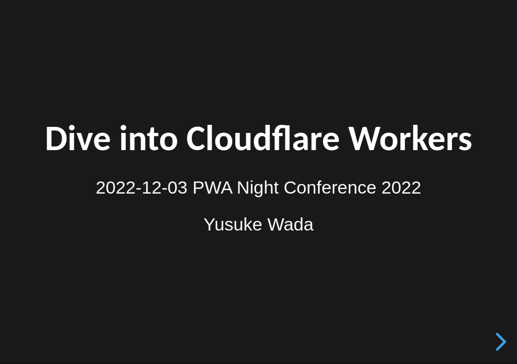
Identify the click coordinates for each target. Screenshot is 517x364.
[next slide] (499, 342)
